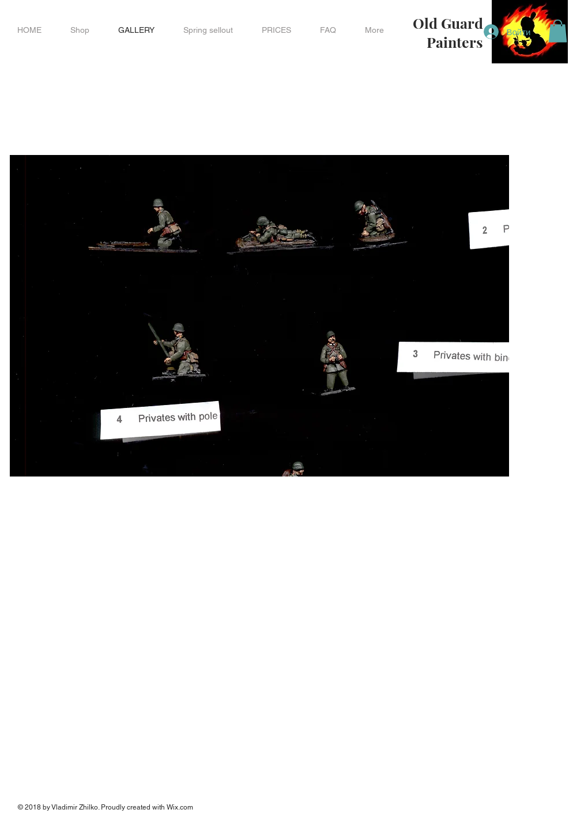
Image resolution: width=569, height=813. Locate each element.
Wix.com (180, 807)
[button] (80, 30)
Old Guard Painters (448, 32)
